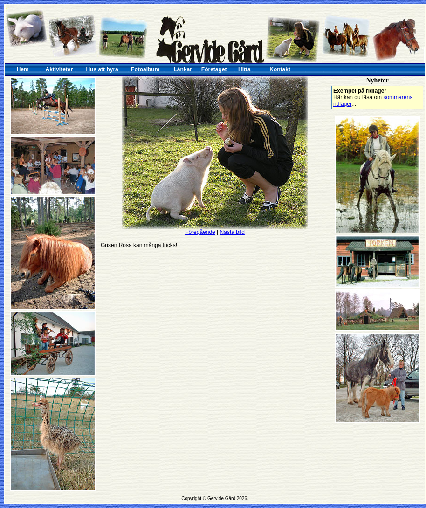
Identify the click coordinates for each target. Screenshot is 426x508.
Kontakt (279, 69)
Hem (23, 69)
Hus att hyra (102, 69)
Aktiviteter (59, 69)
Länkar (183, 69)
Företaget (214, 69)
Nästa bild (232, 232)
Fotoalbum (145, 69)
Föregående (200, 232)
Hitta (244, 69)
